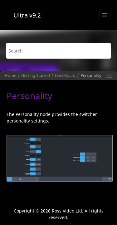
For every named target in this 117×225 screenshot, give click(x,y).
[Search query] (58, 51)
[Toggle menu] (104, 15)
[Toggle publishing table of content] (109, 75)
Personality (90, 75)
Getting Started (35, 75)
